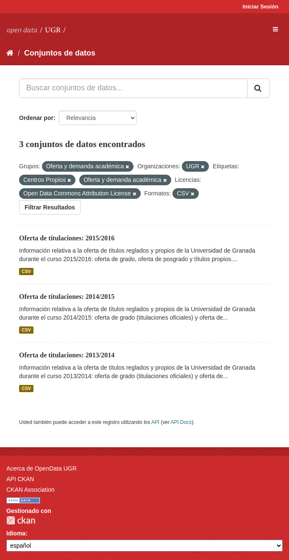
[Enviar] (258, 88)
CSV (26, 271)
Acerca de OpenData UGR (41, 468)
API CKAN (20, 479)
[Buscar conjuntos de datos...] (133, 88)
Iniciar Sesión (260, 6)
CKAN (20, 520)
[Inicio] (10, 53)
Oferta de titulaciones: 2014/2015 (66, 296)
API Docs (181, 422)
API (155, 422)
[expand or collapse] (275, 29)
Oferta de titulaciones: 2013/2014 (66, 355)
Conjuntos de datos (59, 53)
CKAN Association (30, 489)
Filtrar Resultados (50, 207)
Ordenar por (36, 117)
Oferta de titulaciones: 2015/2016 (66, 238)
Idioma (15, 533)
